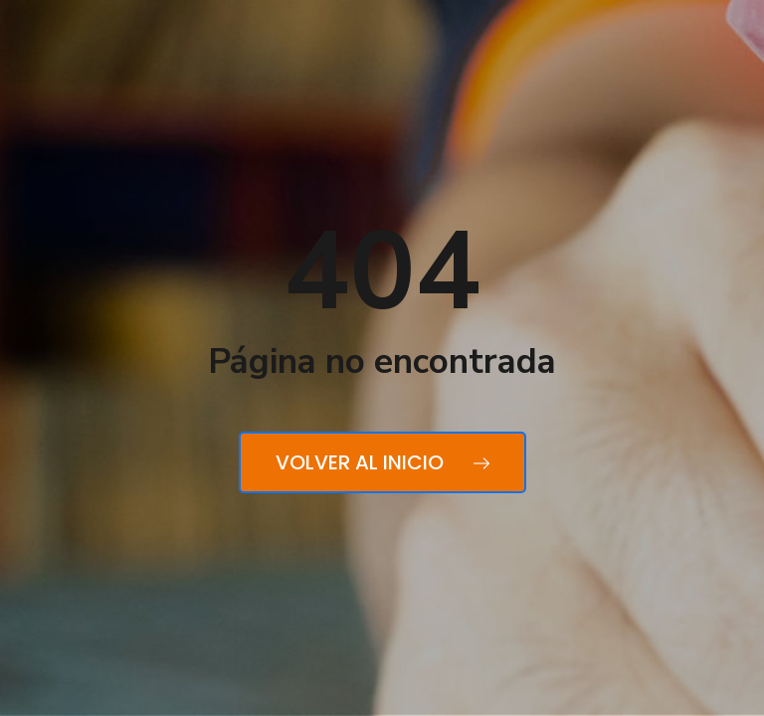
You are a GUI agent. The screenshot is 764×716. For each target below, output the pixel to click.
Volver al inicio (382, 462)
